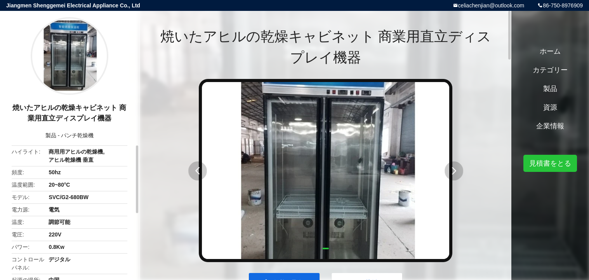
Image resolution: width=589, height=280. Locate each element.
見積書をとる (550, 163)
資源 (550, 107)
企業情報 (550, 126)
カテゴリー (550, 70)
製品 (50, 135)
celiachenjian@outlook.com (491, 5)
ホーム (550, 51)
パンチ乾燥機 (77, 135)
